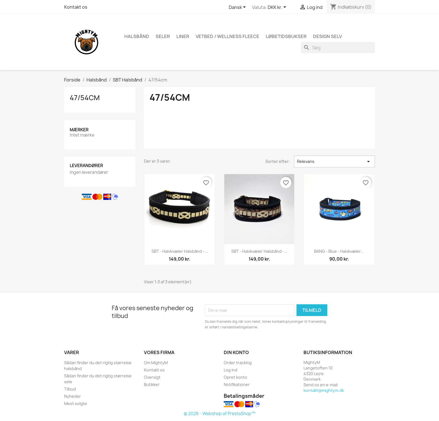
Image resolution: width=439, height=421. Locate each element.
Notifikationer (237, 384)
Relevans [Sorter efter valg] (334, 161)
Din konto (236, 352)
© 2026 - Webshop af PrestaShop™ (219, 414)
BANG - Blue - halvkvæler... (339, 251)
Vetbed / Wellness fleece (227, 36)
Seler (163, 36)
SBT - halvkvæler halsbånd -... (179, 251)
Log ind (230, 370)
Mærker (79, 130)
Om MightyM (156, 362)
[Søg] (338, 47)
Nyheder (72, 396)
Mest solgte (75, 403)
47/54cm (85, 97)
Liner (182, 36)
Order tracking (238, 362)
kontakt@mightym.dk (323, 390)
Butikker (152, 384)
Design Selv (327, 36)
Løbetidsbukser (286, 36)
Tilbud (70, 389)
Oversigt (152, 377)
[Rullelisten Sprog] (238, 7)
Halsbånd (136, 36)
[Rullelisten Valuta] (278, 7)
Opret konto (235, 377)
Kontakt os (75, 7)
